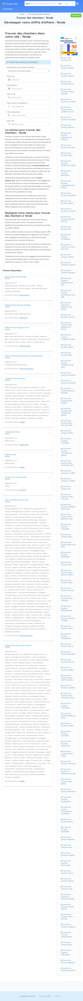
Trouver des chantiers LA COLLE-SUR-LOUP (68, 247)
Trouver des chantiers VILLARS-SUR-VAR (67, 906)
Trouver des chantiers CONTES (67, 256)
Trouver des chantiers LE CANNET (68, 100)
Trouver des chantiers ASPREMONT (66, 554)
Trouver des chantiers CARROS (67, 202)
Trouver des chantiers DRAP (66, 354)
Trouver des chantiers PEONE (67, 820)
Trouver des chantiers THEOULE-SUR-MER (68, 618)
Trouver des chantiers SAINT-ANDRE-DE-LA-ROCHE (67, 326)
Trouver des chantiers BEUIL (66, 943)
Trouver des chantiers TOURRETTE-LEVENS (68, 337)
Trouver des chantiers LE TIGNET (68, 480)
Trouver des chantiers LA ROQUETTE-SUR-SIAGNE (67, 306)
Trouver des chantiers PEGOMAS (68, 271)
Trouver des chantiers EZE (66, 487)
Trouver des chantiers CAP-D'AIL (68, 316)
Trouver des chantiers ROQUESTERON (66, 934)
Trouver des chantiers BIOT (66, 228)
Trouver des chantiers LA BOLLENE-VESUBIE (67, 896)
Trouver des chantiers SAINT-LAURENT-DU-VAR (67, 109)
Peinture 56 (23, 318)
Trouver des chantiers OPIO (66, 563)
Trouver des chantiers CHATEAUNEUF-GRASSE (66, 452)
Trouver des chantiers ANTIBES (67, 67)
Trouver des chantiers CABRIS (67, 627)
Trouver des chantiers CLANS (67, 887)
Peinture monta (24, 346)
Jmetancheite (24, 445)
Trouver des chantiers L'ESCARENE (66, 526)
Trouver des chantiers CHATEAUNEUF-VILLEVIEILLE (66, 810)
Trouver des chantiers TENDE (67, 581)
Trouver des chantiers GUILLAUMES (66, 863)
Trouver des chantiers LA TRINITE (68, 210)
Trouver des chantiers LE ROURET (68, 382)
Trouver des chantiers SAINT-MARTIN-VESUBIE (67, 677)
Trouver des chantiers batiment (39, 14)
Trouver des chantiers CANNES (67, 75)
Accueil (21, 14)
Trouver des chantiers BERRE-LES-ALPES (68, 715)
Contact (57, 996)
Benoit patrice (24, 295)
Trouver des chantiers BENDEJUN (68, 790)
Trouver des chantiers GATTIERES (68, 374)
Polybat (22, 781)
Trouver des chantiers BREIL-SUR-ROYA (68, 544)
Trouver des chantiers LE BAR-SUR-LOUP (67, 496)
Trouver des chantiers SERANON (68, 961)
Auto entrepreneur (26, 635)
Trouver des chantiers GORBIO (67, 669)
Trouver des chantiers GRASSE (67, 82)
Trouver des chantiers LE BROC (67, 724)
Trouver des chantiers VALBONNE (68, 194)
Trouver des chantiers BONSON (67, 838)
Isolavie (22, 467)
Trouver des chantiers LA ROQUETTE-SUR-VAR (68, 771)
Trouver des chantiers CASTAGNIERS (66, 636)
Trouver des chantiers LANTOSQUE (66, 705)
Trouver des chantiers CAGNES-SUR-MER (67, 91)
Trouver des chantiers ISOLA (66, 846)
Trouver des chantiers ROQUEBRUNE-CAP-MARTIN (68, 184)
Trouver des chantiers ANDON (67, 880)
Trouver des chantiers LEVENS (67, 346)
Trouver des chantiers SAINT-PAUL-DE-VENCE (67, 423)
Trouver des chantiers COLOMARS (66, 441)
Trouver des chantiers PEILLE (67, 535)
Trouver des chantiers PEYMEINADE (66, 237)
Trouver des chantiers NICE (66, 59)
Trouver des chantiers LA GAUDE (68, 264)
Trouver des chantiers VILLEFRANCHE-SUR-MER (68, 293)
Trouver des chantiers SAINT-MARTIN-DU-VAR (67, 516)
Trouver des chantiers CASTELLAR (68, 762)
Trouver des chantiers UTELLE (67, 872)
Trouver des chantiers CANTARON (66, 733)
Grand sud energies (26, 369)
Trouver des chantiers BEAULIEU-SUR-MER (68, 390)
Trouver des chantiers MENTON (67, 126)
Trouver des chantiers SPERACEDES (66, 743)
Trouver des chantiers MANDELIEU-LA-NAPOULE (66, 136)
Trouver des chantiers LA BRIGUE (68, 925)
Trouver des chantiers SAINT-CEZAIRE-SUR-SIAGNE (67, 411)
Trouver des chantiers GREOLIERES (66, 952)
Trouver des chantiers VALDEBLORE (66, 799)
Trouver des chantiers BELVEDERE (66, 829)
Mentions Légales (45, 996)
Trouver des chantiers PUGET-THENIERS (67, 598)
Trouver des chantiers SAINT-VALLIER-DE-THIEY (67, 463)
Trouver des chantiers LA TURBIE (68, 472)
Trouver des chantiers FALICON (67, 589)
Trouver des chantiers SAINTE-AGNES (67, 753)
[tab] (28, 277)
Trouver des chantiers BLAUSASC (68, 653)
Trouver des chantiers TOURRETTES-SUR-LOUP (67, 364)
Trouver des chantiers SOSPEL (67, 432)
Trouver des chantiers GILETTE (67, 645)
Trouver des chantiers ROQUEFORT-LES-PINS (67, 281)
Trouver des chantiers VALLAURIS (68, 118)
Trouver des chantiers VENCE (67, 154)
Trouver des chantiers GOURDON (68, 969)
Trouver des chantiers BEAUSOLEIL (66, 173)
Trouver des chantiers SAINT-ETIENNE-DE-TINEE (67, 695)
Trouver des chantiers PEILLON (67, 661)
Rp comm (22, 490)
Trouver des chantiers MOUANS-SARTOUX (68, 219)
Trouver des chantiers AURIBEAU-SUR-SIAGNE (68, 506)
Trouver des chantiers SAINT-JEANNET (67, 400)
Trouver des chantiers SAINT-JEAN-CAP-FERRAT (67, 572)
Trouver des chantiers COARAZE (68, 854)
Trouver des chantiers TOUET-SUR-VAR (67, 916)
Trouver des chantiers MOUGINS (68, 146)
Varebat (22, 422)
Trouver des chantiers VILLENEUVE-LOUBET (68, 163)
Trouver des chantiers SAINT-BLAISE (67, 781)
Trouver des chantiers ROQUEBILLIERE (66, 608)
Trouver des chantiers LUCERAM (68, 686)
